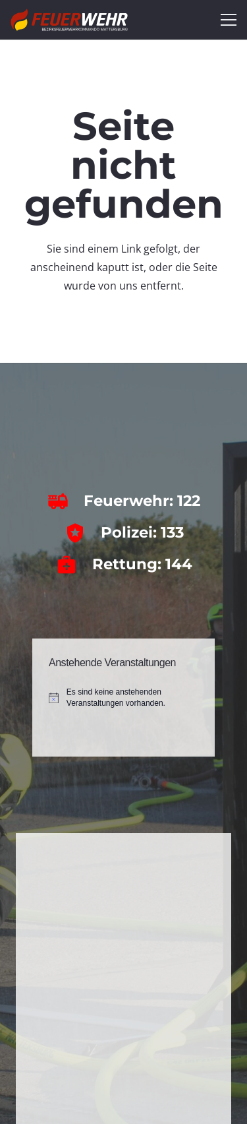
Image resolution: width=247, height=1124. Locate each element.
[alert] (123, 697)
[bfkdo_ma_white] (69, 20)
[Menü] (228, 19)
